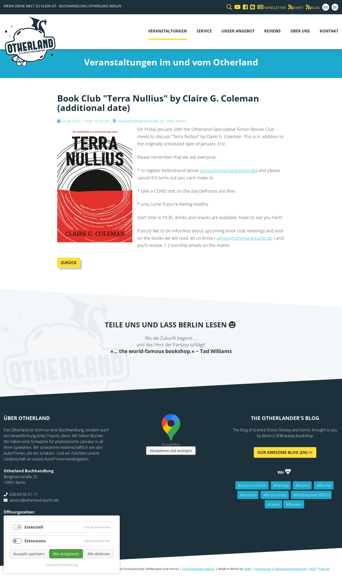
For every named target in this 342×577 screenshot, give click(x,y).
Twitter (152, 364)
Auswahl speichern (29, 553)
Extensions (35, 541)
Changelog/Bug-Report (198, 569)
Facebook (142, 364)
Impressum (263, 569)
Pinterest (200, 364)
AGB (313, 569)
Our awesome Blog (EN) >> (285, 452)
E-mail (161, 364)
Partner (324, 569)
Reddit (171, 364)
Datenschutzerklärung (290, 569)
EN (325, 7)
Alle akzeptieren (66, 553)
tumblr (190, 364)
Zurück (69, 262)
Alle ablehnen (98, 553)
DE (335, 7)
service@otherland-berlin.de (228, 170)
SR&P (248, 569)
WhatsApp (181, 364)
